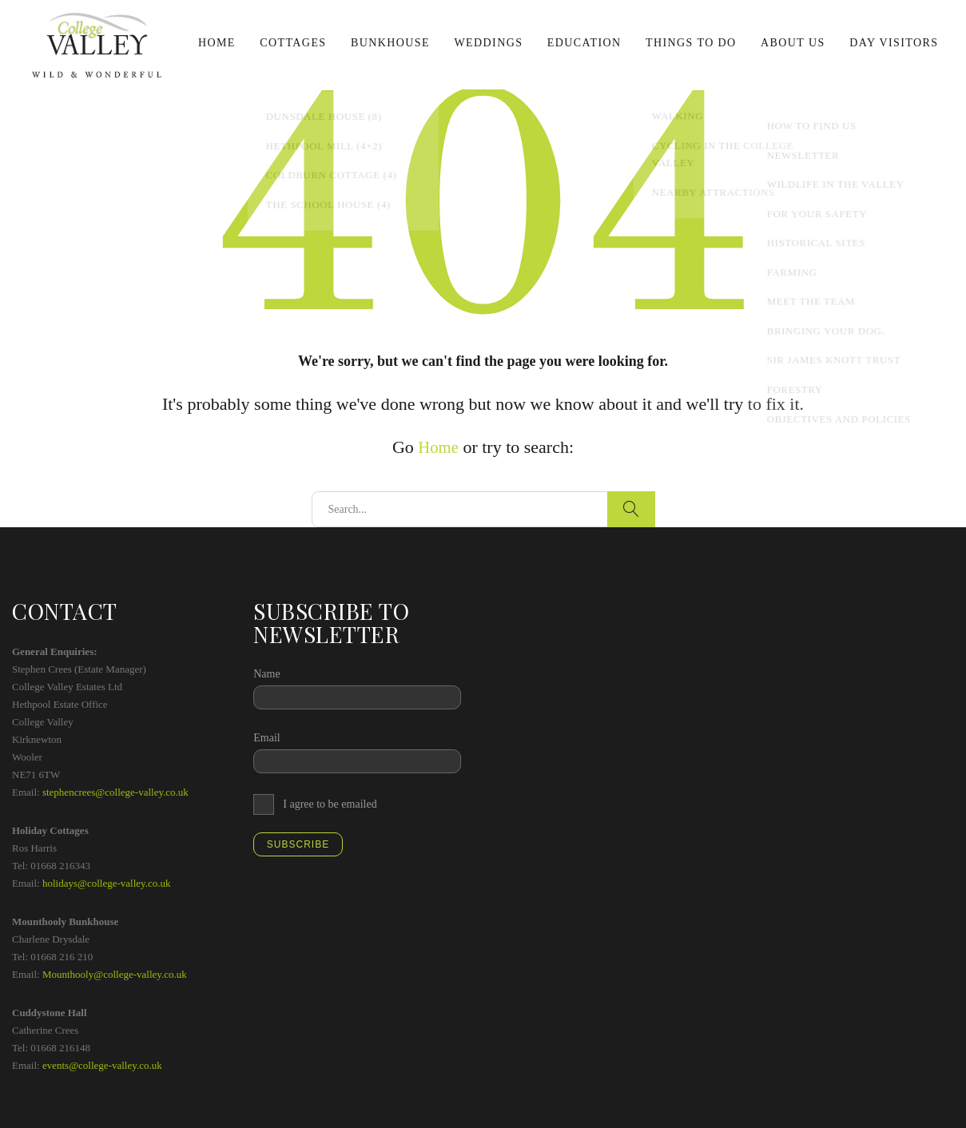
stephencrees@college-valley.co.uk (115, 792)
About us (793, 43)
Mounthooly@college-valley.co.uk (114, 974)
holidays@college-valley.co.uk (106, 883)
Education (584, 43)
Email (266, 738)
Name (266, 674)
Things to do (691, 43)
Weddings (488, 43)
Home (217, 43)
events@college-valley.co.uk (102, 1065)
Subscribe (298, 844)
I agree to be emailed (329, 804)
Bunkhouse (390, 43)
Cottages (293, 43)
